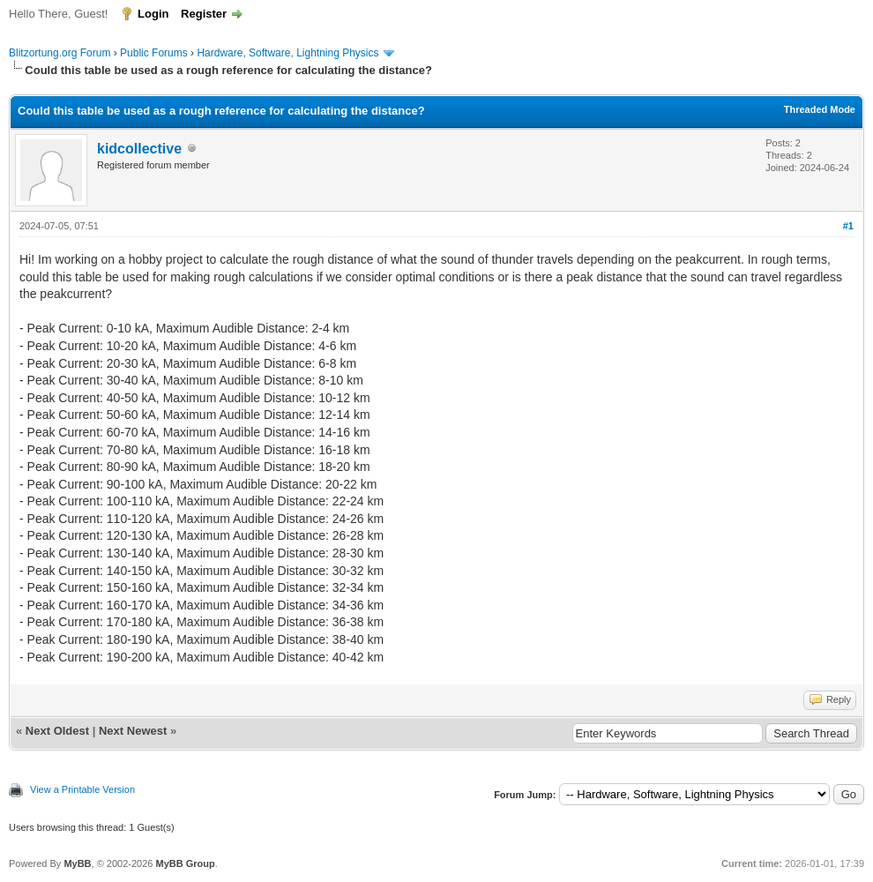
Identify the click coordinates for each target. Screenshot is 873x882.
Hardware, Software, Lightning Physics (287, 53)
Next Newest (133, 730)
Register (204, 13)
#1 (848, 225)
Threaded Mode (819, 109)
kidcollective (139, 148)
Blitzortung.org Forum (59, 53)
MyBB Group (184, 863)
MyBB (77, 863)
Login (153, 13)
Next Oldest (57, 730)
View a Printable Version (82, 789)
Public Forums (154, 53)
